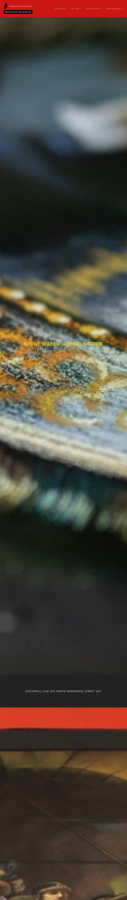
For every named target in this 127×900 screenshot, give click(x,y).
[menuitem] (62, 8)
